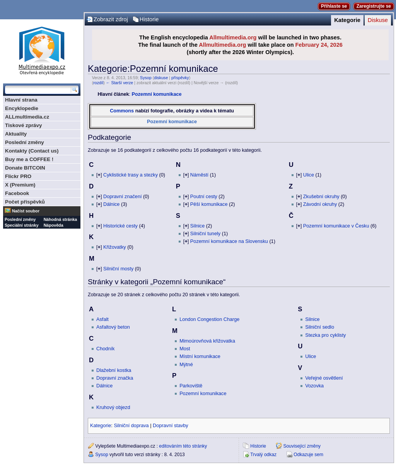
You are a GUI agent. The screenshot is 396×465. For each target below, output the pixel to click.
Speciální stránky (22, 225)
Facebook (17, 193)
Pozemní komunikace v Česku (336, 226)
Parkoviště (190, 386)
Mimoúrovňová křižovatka (207, 341)
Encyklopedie (21, 108)
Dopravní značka (114, 378)
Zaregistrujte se (374, 6)
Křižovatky (114, 247)
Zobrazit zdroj (111, 19)
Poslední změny (24, 142)
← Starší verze (119, 82)
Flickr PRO (18, 176)
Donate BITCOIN (25, 168)
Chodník (105, 348)
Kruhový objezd (113, 407)
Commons (122, 111)
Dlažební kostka (113, 370)
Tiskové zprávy (23, 125)
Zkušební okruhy (321, 196)
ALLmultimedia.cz (27, 117)
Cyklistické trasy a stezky (130, 175)
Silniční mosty (118, 269)
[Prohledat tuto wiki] (38, 89)
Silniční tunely (205, 233)
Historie (149, 19)
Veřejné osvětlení (324, 378)
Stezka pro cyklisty (325, 335)
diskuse (161, 77)
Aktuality (16, 134)
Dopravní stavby (170, 425)
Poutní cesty (203, 196)
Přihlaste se (334, 6)
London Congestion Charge (209, 319)
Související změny (302, 446)
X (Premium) (20, 185)
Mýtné (186, 364)
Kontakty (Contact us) (31, 151)
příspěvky (180, 77)
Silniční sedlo (319, 327)
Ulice (308, 175)
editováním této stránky (183, 446)
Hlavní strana (21, 100)
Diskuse (378, 20)
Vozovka (314, 386)
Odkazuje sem (308, 454)
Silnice (197, 226)
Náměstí (199, 175)
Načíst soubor (25, 211)
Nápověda (53, 225)
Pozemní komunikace (157, 94)
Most (184, 348)
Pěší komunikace (209, 204)
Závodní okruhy (320, 204)
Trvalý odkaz (263, 454)
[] (99, 175)
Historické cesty (120, 226)
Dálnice (111, 204)
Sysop (146, 77)
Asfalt (102, 319)
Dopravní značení (122, 196)
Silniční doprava (131, 425)
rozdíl (98, 82)
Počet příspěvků (25, 202)
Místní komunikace (199, 356)
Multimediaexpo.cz (42, 50)
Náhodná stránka (60, 219)
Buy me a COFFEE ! (29, 159)
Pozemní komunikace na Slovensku (229, 241)
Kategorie (347, 20)
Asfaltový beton (113, 327)
